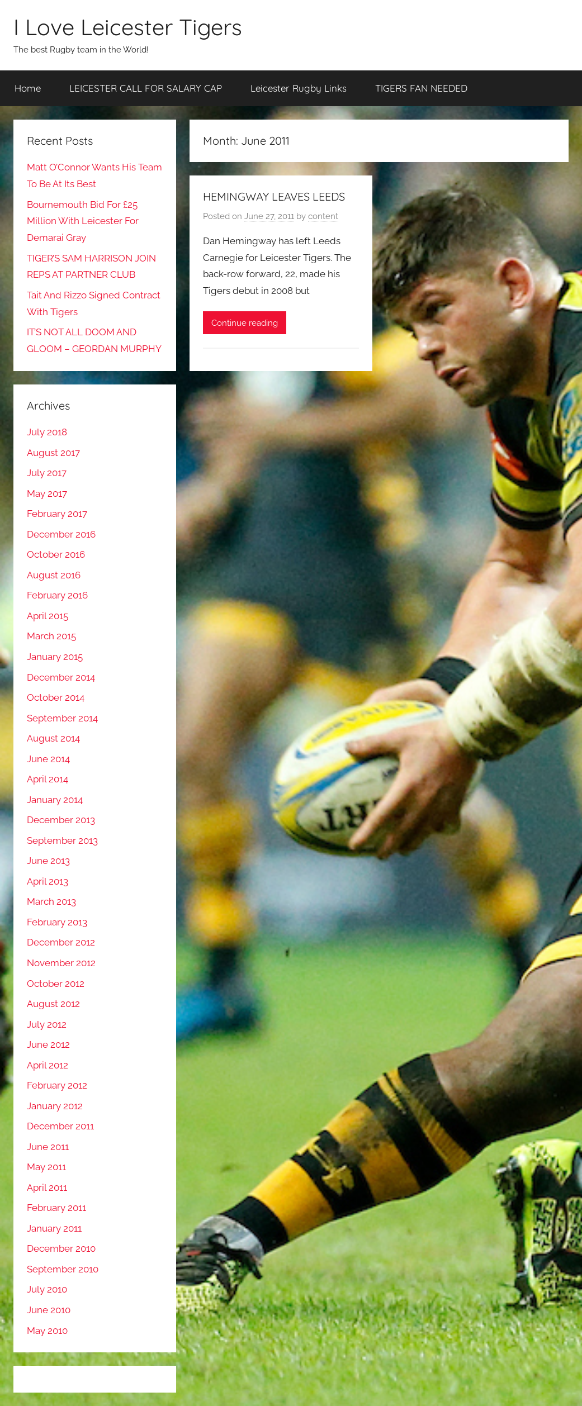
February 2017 (57, 513)
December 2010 (61, 1248)
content (323, 216)
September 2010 (62, 1269)
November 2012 (61, 962)
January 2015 (55, 656)
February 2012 (57, 1085)
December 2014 (61, 677)
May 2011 (46, 1166)
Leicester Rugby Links (298, 88)
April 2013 (47, 881)
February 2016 (57, 595)
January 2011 (54, 1228)
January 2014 (55, 799)
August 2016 (54, 575)
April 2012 (47, 1065)
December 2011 (60, 1126)
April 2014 (47, 779)
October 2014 (55, 697)
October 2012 (55, 983)
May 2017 (47, 493)
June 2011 (48, 1146)
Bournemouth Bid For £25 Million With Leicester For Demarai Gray (83, 221)
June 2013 (48, 860)
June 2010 (48, 1309)
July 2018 (47, 432)
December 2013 (61, 819)
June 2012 (48, 1044)
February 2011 (56, 1207)
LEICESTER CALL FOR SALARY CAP (145, 88)
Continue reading (244, 323)
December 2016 (61, 534)
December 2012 (61, 942)
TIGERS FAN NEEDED (421, 88)
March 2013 (51, 901)
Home (28, 88)
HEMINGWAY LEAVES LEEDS (274, 196)
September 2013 (62, 840)
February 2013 (57, 922)
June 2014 (48, 758)
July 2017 (47, 472)
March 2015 (51, 636)
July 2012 (47, 1024)
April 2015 (47, 615)
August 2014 (53, 738)
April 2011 (47, 1187)
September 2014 (62, 718)
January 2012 (55, 1106)
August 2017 (53, 452)
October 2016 (56, 554)
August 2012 (53, 1003)
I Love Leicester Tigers (127, 27)
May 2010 (47, 1330)
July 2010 (47, 1289)
